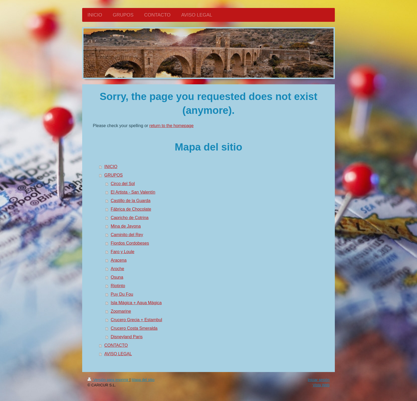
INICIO (110, 166)
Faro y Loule (122, 251)
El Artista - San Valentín (133, 192)
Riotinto (118, 285)
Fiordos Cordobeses (130, 243)
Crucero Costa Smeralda (134, 328)
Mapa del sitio (143, 380)
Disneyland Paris (127, 337)
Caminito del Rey (127, 234)
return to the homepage (171, 125)
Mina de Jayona (126, 226)
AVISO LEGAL (118, 354)
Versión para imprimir (108, 380)
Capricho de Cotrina (129, 217)
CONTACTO (116, 345)
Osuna (117, 277)
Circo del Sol (123, 183)
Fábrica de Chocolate (131, 209)
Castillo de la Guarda (130, 200)
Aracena (119, 260)
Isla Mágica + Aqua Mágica (136, 302)
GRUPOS (113, 175)
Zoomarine (121, 311)
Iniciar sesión (319, 380)
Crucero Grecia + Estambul (136, 320)
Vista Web (321, 385)
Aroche (117, 268)
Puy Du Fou (122, 294)
